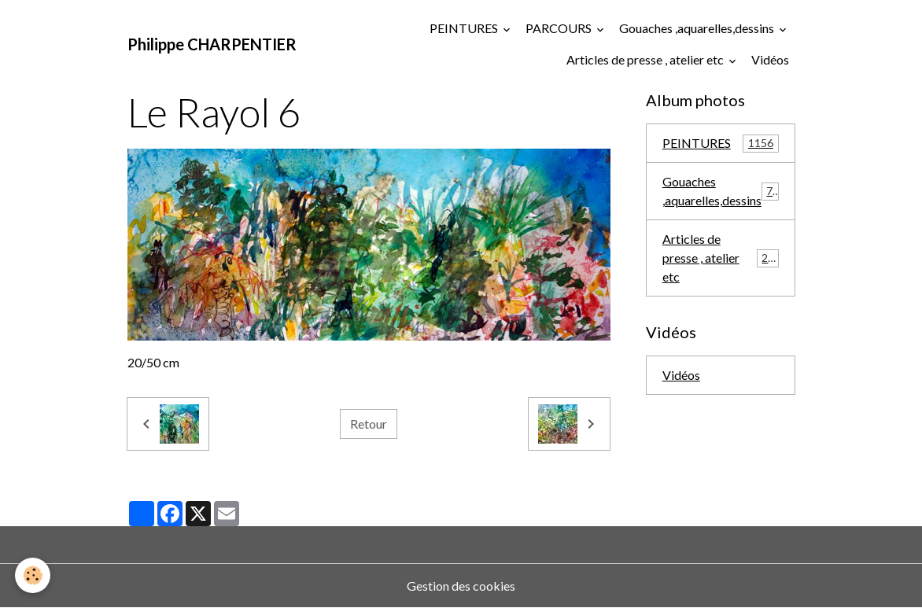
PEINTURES (465, 27)
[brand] (212, 44)
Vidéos (770, 59)
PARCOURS (560, 27)
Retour (368, 423)
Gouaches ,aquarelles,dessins (697, 27)
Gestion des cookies (461, 585)
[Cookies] (33, 575)
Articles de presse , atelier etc (646, 59)
